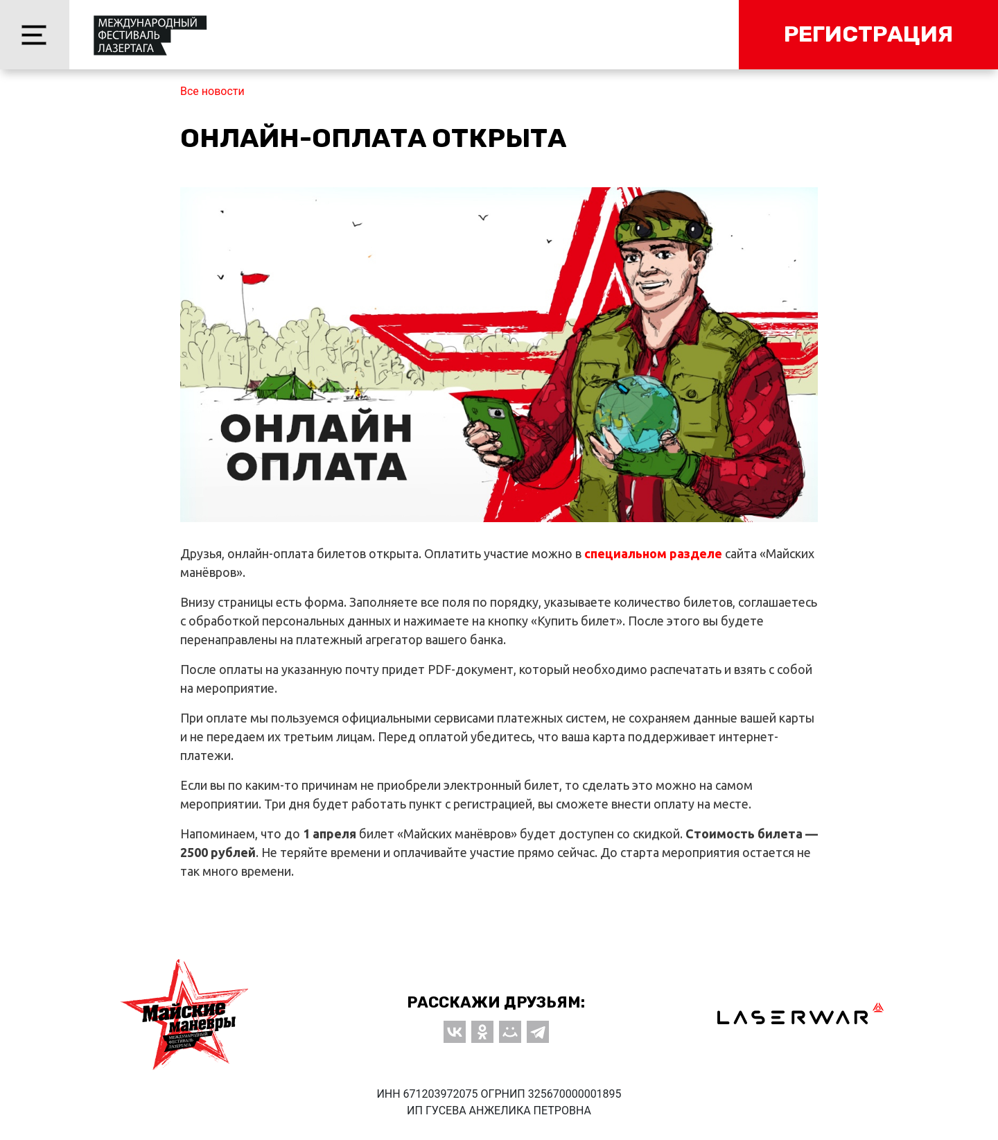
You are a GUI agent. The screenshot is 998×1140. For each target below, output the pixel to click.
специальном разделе (653, 553)
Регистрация (868, 34)
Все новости (212, 91)
